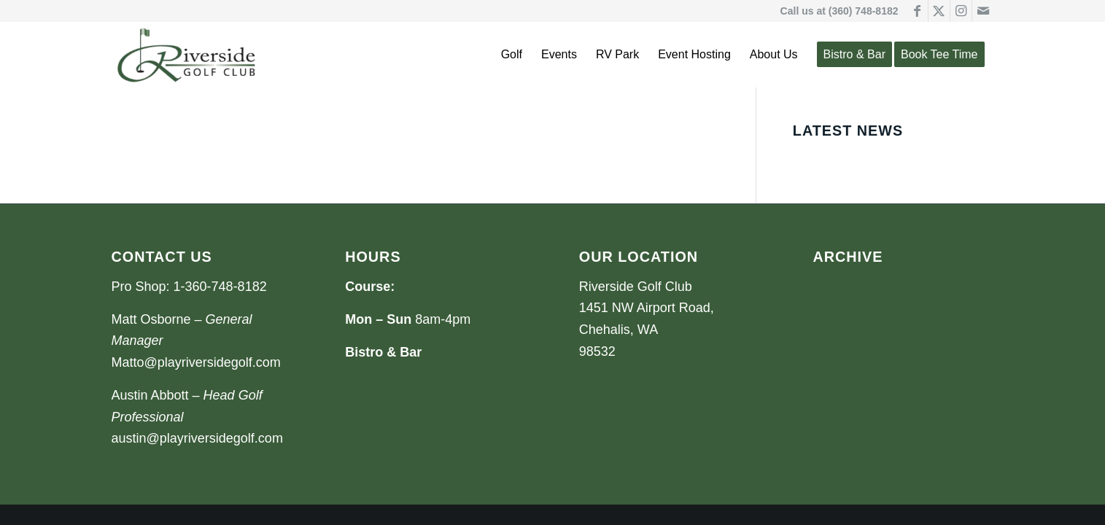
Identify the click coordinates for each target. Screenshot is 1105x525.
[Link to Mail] (983, 11)
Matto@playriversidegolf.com (196, 362)
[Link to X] (939, 11)
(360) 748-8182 (864, 11)
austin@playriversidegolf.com (197, 438)
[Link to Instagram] (961, 11)
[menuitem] (512, 55)
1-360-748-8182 (220, 286)
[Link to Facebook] (917, 11)
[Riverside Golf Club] (187, 55)
